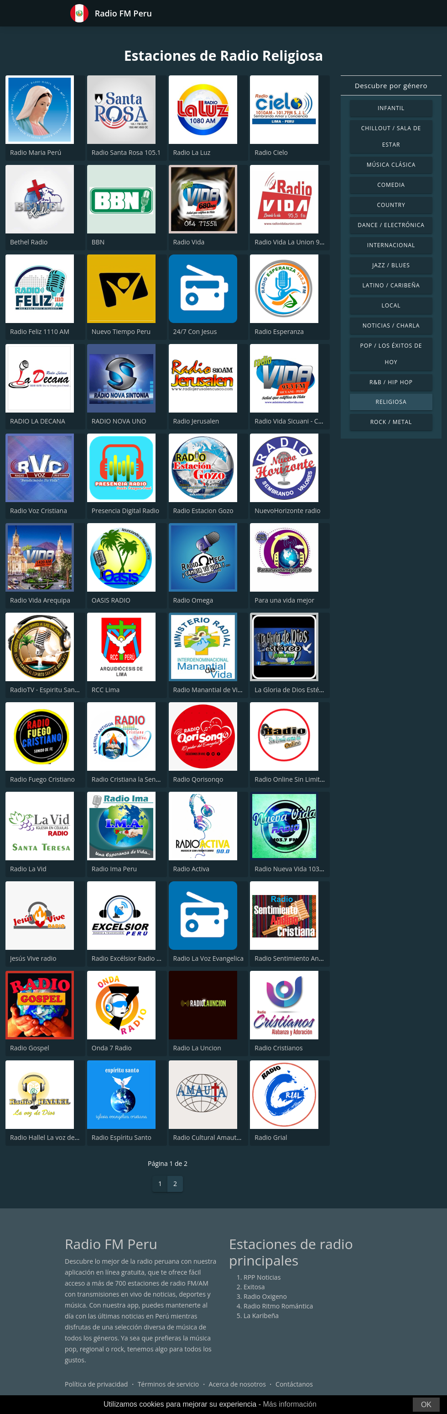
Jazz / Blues (391, 265)
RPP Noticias (262, 1277)
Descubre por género (391, 85)
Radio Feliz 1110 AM (39, 331)
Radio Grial (271, 1137)
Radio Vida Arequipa (40, 600)
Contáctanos (294, 1384)
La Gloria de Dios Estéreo (292, 689)
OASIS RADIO (111, 600)
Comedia (391, 185)
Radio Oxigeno (265, 1296)
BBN (98, 242)
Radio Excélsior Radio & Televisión (142, 958)
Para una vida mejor (284, 600)
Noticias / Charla (391, 325)
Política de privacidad (96, 1384)
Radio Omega (193, 600)
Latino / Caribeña (391, 285)
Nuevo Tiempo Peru (121, 331)
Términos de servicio (168, 1384)
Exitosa (254, 1286)
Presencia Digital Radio (126, 510)
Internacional (391, 245)
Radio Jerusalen (196, 421)
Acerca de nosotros (237, 1384)
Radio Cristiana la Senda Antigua (140, 779)
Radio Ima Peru (114, 868)
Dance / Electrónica (391, 225)
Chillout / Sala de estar (391, 136)
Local (391, 305)
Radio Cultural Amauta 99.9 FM (219, 1137)
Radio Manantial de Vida (209, 689)
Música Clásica (391, 165)
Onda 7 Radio (112, 1047)
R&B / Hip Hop (391, 382)
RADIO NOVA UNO (119, 421)
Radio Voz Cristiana (38, 510)
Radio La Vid (28, 868)
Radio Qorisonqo (198, 779)
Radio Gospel (29, 1047)
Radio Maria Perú (35, 152)
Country (391, 205)
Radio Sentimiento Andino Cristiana (307, 958)
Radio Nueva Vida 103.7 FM (295, 868)
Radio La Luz (192, 152)
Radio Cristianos (278, 1047)
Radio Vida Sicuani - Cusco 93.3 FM (306, 421)
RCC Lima (106, 689)
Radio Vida (189, 242)
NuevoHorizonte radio (287, 510)
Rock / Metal (391, 422)
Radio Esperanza (279, 331)
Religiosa (391, 402)
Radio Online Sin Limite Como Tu (303, 779)
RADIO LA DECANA (37, 421)
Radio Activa (191, 868)
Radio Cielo (271, 152)
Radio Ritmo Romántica (278, 1306)
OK (426, 1405)
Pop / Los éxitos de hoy (391, 354)
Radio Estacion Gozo (203, 510)
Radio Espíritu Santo (121, 1137)
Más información (289, 1404)
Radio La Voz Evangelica (208, 958)
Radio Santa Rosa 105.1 (126, 152)
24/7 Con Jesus (195, 331)
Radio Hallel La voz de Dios (49, 1137)
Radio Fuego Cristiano (42, 779)
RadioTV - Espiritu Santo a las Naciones (67, 689)
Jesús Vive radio (33, 958)
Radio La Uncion (197, 1047)
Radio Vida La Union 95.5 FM (297, 242)
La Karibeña (261, 1315)
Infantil (391, 108)
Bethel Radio (28, 242)
